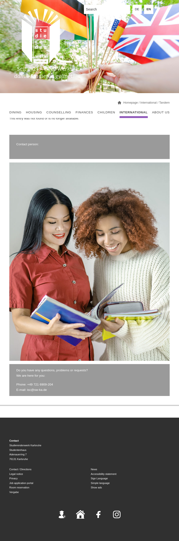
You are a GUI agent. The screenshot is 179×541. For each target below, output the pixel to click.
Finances (84, 112)
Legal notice (16, 474)
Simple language (100, 483)
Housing (34, 112)
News (94, 469)
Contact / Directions (20, 469)
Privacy (13, 478)
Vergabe (14, 492)
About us (161, 112)
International (134, 112)
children (106, 112)
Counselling (58, 112)
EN (149, 9)
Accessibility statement (104, 474)
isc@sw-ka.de (37, 390)
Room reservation (19, 487)
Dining (15, 112)
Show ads (96, 487)
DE (137, 9)
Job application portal (21, 483)
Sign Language (99, 478)
